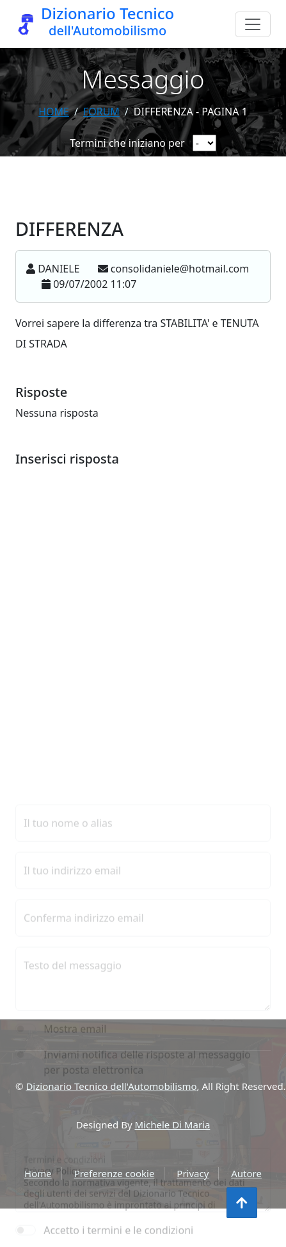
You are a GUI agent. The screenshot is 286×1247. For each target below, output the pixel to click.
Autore (246, 1173)
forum (101, 112)
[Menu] (253, 24)
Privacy (193, 1173)
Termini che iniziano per (127, 143)
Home (53, 112)
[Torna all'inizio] (241, 1202)
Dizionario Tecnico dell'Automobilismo (111, 1086)
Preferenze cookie (114, 1173)
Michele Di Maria (173, 1124)
